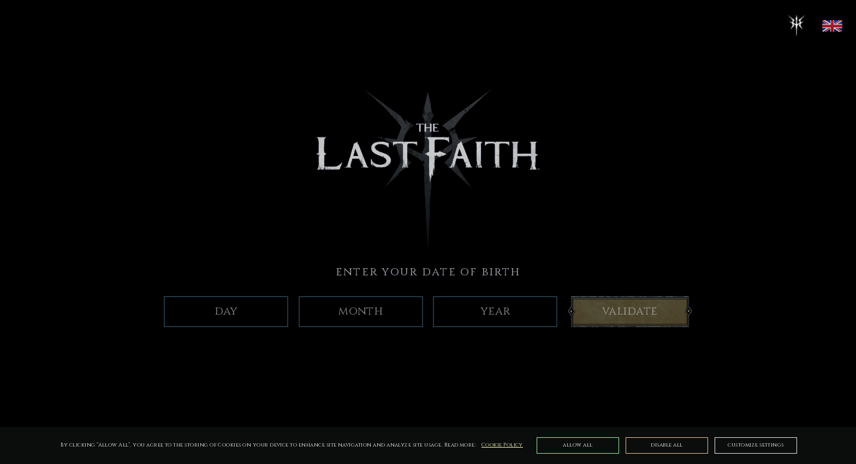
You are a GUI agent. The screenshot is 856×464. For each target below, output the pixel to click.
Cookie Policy (502, 445)
